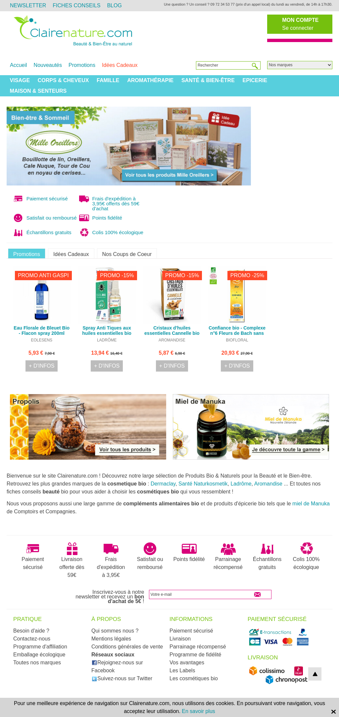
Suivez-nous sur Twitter (122, 678)
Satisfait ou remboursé (150, 556)
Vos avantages (187, 662)
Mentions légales (111, 638)
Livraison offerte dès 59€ (71, 560)
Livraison (180, 638)
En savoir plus (198, 711)
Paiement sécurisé (33, 556)
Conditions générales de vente (127, 646)
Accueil (18, 65)
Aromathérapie (150, 80)
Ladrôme (240, 484)
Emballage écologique (39, 654)
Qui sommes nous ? (114, 631)
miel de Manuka (311, 503)
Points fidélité (189, 552)
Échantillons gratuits (267, 556)
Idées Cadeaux (120, 65)
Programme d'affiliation (40, 646)
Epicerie (254, 80)
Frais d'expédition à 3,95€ (111, 560)
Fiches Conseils (76, 5)
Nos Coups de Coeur (127, 254)
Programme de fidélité (195, 654)
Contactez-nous (31, 638)
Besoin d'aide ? (31, 631)
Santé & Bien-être (208, 80)
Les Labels (182, 670)
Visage (20, 80)
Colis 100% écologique (306, 556)
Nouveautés (48, 65)
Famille (108, 80)
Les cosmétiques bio (194, 678)
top (314, 674)
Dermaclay (163, 484)
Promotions (82, 65)
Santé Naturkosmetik (203, 484)
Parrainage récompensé (228, 556)
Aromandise (268, 484)
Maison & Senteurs (38, 91)
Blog (114, 5)
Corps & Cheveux (63, 80)
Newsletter (28, 5)
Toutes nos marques (37, 662)
